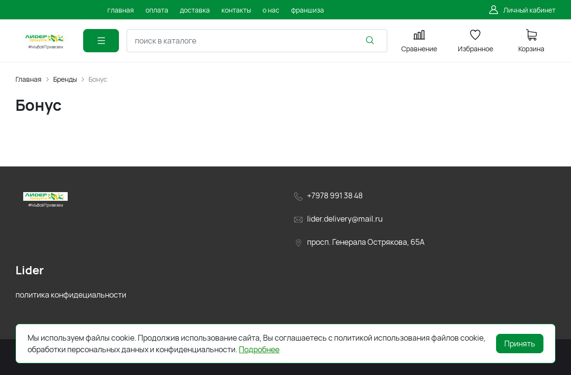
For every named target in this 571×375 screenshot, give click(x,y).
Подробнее (259, 349)
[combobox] (257, 40)
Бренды (65, 79)
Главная (28, 79)
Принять (519, 343)
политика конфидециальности (70, 294)
